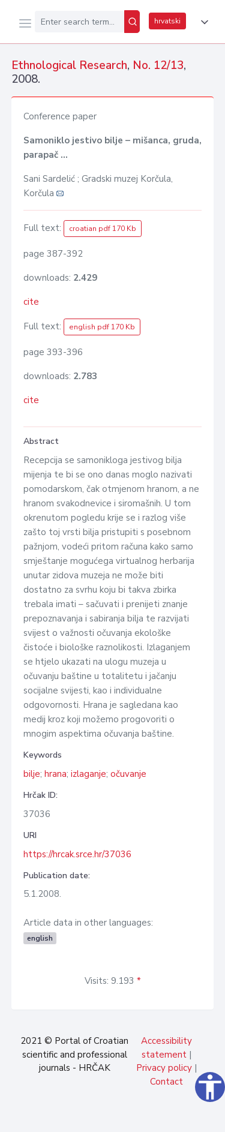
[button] (202, 22)
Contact (166, 1082)
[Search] (132, 21)
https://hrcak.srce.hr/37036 (77, 854)
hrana (55, 774)
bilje (31, 774)
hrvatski (167, 21)
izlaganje (88, 774)
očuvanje (128, 774)
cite (31, 302)
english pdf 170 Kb (102, 327)
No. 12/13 (158, 65)
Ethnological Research (69, 65)
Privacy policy (164, 1068)
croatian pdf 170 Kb (102, 228)
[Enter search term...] (79, 21)
